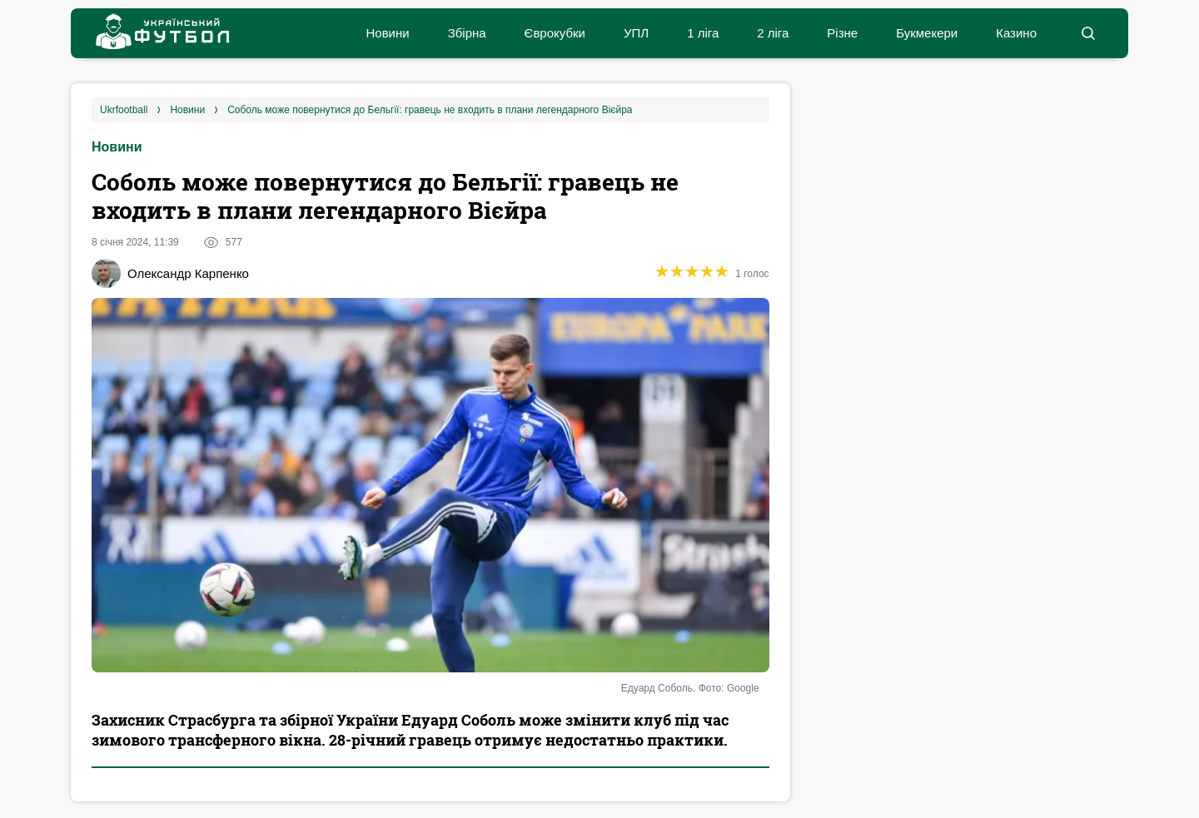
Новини (387, 33)
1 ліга (703, 33)
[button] (1088, 33)
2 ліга (773, 33)
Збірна (467, 33)
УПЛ (636, 33)
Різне (842, 33)
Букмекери (927, 33)
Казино (1016, 33)
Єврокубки (555, 33)
